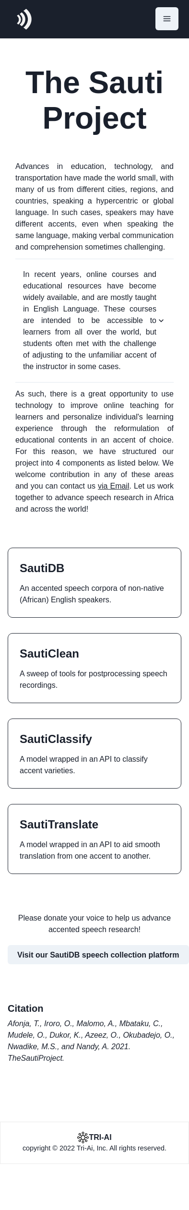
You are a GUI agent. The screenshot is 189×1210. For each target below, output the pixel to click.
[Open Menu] (166, 18)
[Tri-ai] (94, 1137)
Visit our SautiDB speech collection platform (98, 955)
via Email (114, 486)
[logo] (24, 19)
